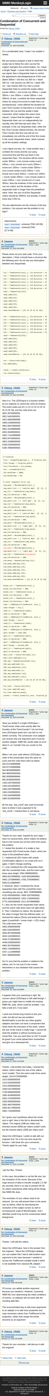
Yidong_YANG (14, 28)
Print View (25, 1363)
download (15, 224)
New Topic (35, 34)
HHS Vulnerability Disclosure (35, 1385)
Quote (43, 215)
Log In (25, 8)
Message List (21, 34)
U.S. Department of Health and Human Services (24, 1392)
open (6, 224)
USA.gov (24, 1394)
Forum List (7, 34)
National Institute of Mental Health (24, 1388)
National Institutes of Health (24, 1390)
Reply (33, 215)
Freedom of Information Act (12, 1385)
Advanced (43, 17)
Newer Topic (8, 1358)
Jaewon (8, 241)
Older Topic (21, 1358)
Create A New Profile (41, 8)
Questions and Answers (16, 11)
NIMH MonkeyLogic (16, 3)
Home (3, 11)
